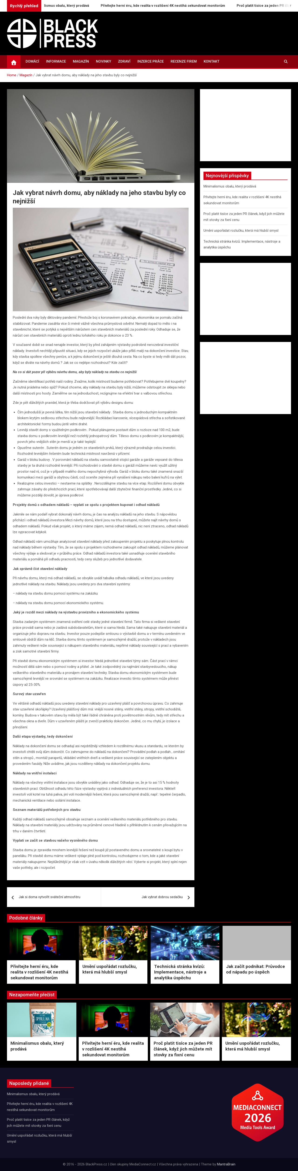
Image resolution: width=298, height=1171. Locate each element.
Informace (56, 61)
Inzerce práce (150, 61)
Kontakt (211, 61)
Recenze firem (184, 61)
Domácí (32, 61)
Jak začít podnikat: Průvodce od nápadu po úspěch (255, 969)
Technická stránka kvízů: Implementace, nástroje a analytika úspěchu (180, 972)
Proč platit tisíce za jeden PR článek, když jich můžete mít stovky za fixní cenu (183, 1049)
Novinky (103, 61)
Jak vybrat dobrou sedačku (162, 897)
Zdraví (124, 61)
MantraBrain (226, 1164)
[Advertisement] (245, 125)
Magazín (81, 61)
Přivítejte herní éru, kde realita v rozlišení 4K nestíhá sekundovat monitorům (167, 5)
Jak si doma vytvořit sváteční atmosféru (49, 897)
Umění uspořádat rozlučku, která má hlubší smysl (240, 230)
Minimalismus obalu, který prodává (64, 5)
